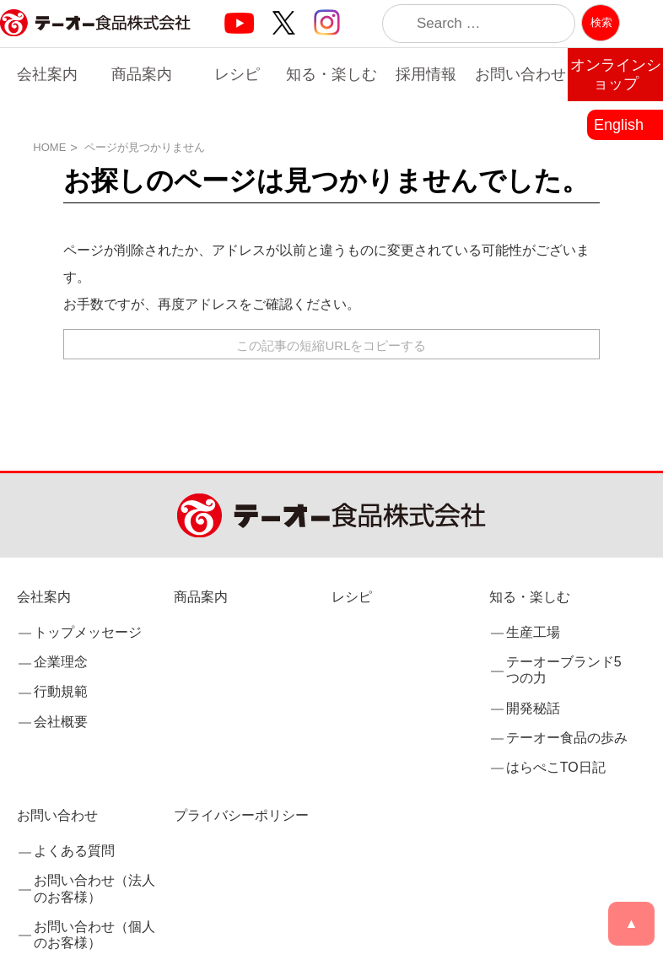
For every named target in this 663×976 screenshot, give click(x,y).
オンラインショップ (615, 74)
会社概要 (61, 721)
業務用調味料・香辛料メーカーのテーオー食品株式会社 (95, 40)
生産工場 (533, 632)
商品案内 (141, 74)
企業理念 (61, 662)
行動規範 (61, 692)
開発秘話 (533, 708)
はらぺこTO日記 (556, 767)
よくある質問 (74, 851)
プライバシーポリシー (241, 815)
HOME (49, 147)
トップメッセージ (88, 632)
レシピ (237, 74)
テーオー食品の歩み (567, 738)
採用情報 (426, 74)
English (619, 124)
